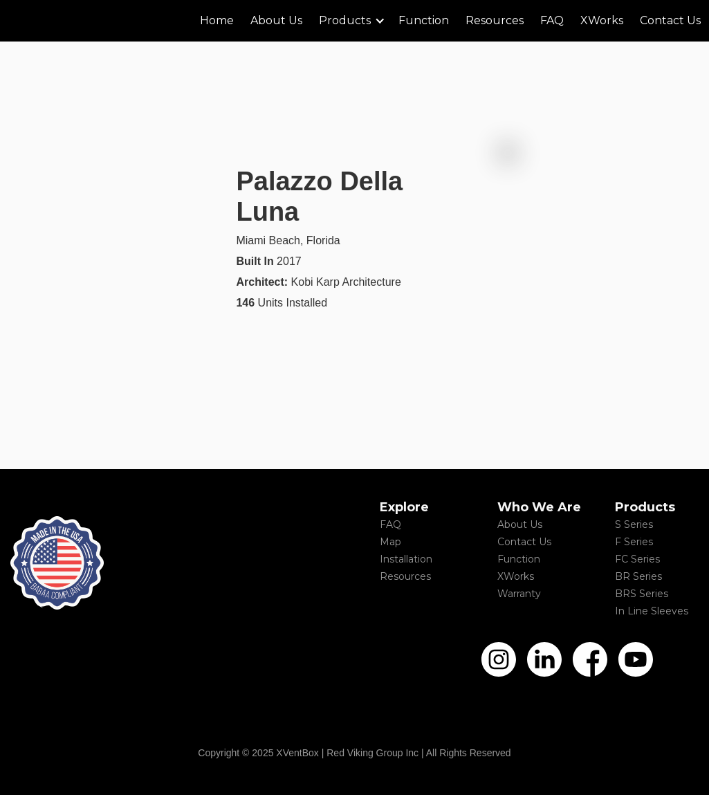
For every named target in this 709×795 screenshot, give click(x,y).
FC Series (637, 559)
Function (518, 559)
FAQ (390, 524)
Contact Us (524, 542)
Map (390, 542)
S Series (634, 524)
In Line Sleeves (651, 611)
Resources (405, 576)
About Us (519, 524)
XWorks (515, 576)
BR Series (638, 576)
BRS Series (641, 593)
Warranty (519, 593)
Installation (406, 559)
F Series (634, 542)
